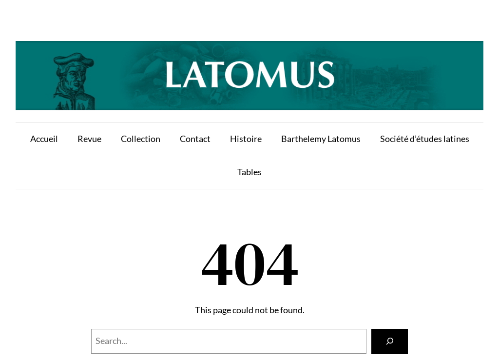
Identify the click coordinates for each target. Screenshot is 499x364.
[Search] (389, 341)
